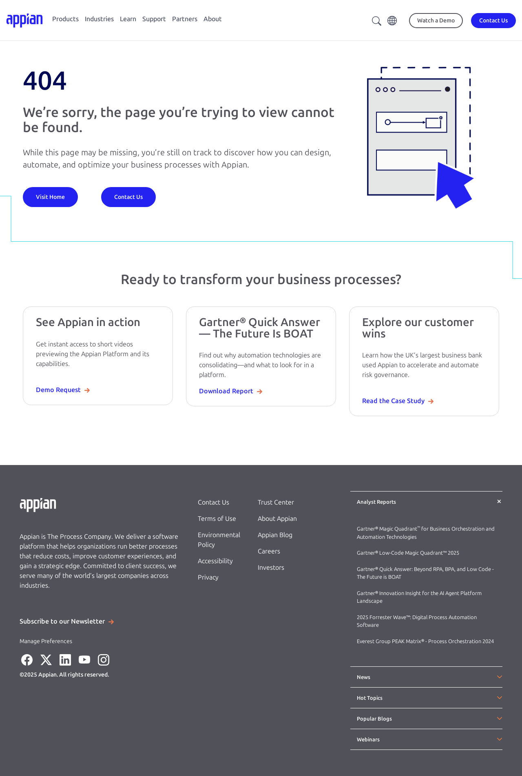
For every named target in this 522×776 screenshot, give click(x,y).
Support (154, 19)
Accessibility (215, 561)
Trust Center (276, 502)
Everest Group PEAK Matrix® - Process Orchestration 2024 (425, 641)
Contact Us (213, 502)
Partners (184, 19)
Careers (269, 551)
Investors (271, 567)
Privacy (208, 577)
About (212, 19)
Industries (99, 19)
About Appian (277, 518)
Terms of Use (217, 518)
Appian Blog (275, 535)
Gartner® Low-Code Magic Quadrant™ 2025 (408, 553)
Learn (128, 19)
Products (65, 19)
